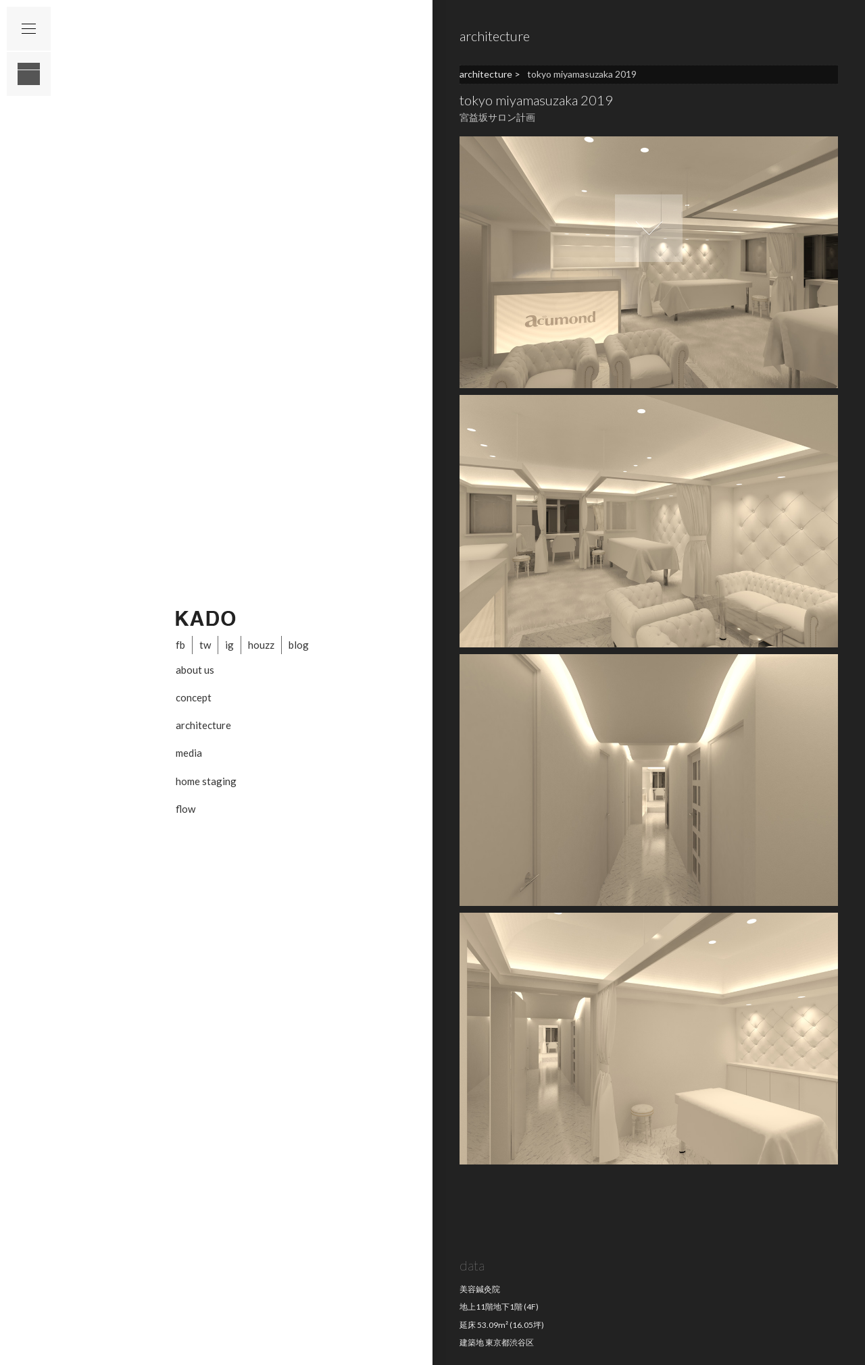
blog (299, 645)
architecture (203, 725)
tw (205, 645)
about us (195, 670)
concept (194, 697)
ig (229, 645)
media (189, 753)
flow (185, 809)
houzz (261, 645)
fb (180, 645)
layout (29, 74)
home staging (206, 781)
